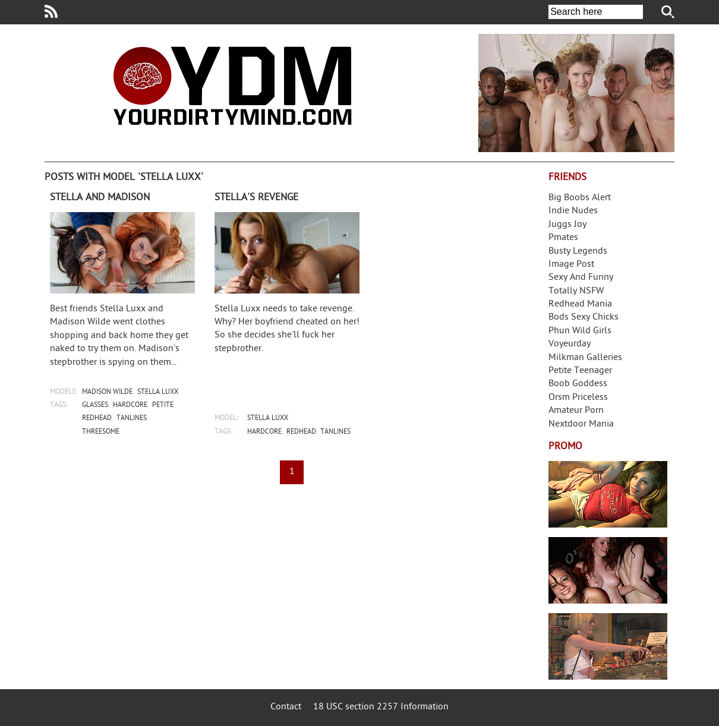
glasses (95, 405)
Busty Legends (577, 251)
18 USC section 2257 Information (381, 707)
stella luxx (157, 392)
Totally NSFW (576, 291)
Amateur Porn (576, 411)
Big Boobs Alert (579, 198)
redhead (97, 418)
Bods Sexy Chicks (583, 317)
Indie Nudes (573, 211)
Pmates (563, 238)
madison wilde (107, 392)
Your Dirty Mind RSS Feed (51, 11)
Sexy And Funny (580, 278)
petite (163, 405)
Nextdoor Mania (581, 424)
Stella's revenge (256, 197)
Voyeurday (569, 344)
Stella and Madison (100, 197)
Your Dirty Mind (232, 85)
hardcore (130, 405)
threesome (100, 432)
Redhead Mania (580, 304)
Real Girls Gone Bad (607, 570)
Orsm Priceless (578, 398)
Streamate (607, 494)
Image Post (571, 264)
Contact (285, 707)
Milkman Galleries (585, 358)
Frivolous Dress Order (607, 646)
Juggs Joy (567, 225)
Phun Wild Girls (579, 331)
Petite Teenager (580, 371)
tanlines (131, 418)
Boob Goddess (577, 384)
